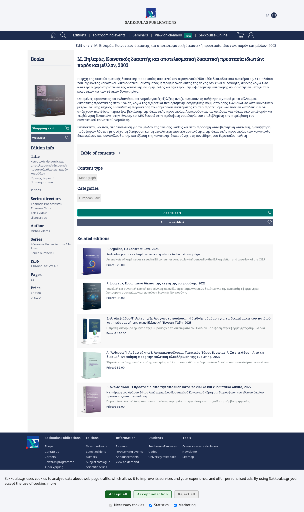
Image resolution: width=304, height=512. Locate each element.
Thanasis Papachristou (46, 204)
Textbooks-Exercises (162, 446)
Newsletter (189, 452)
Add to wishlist (216, 222)
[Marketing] (175, 505)
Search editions (96, 446)
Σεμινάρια (122, 446)
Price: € (115, 265)
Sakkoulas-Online (213, 35)
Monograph (87, 178)
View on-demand (168, 35)
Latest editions (96, 452)
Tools (186, 438)
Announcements (127, 457)
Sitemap (188, 457)
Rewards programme (59, 462)
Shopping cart (50, 128)
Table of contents (100, 153)
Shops (49, 446)
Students (155, 438)
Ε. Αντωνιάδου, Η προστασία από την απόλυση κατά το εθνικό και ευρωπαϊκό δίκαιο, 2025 (178, 387)
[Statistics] (150, 505)
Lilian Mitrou (39, 218)
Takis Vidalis (39, 213)
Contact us (52, 452)
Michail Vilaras (40, 231)
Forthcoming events (109, 35)
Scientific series (96, 467)
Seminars (140, 35)
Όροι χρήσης (54, 467)
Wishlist (50, 138)
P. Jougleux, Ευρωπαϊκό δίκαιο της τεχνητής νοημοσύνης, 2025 (156, 283)
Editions (79, 35)
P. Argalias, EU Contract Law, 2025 (132, 249)
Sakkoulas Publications (62, 438)
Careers (50, 457)
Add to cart (218, 213)
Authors (91, 457)
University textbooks (162, 457)
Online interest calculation (200, 446)
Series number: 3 (42, 253)
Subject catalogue (98, 462)
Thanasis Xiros (41, 208)
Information (126, 438)
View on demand (127, 462)
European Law (89, 198)
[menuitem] (53, 35)
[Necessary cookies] (110, 505)
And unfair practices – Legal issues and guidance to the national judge (153, 254)
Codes (152, 452)
